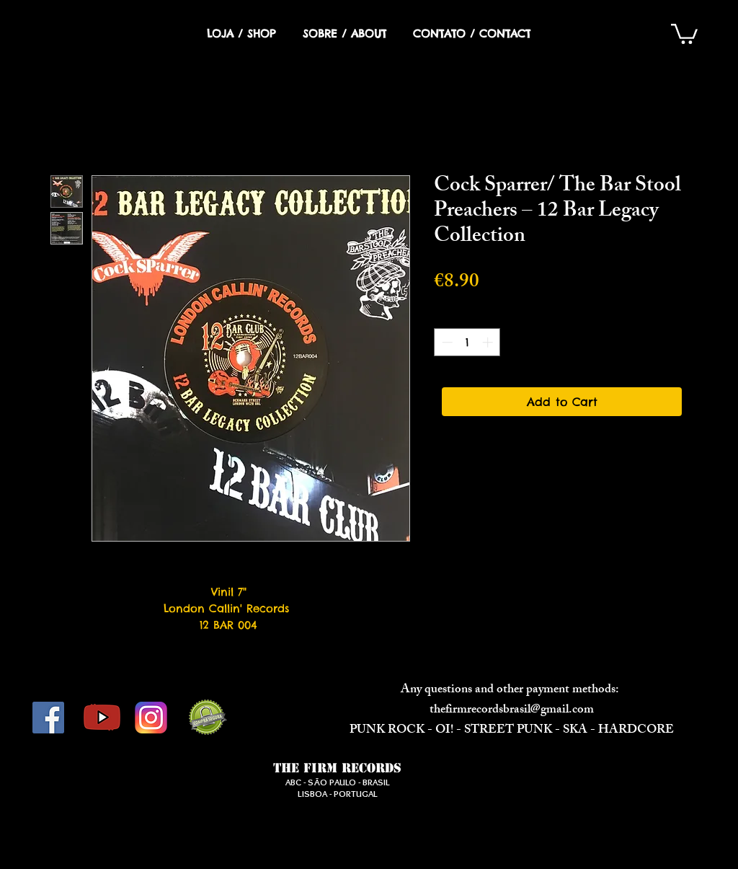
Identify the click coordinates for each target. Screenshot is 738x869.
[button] (684, 33)
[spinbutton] (467, 342)
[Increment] (489, 342)
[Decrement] (445, 342)
